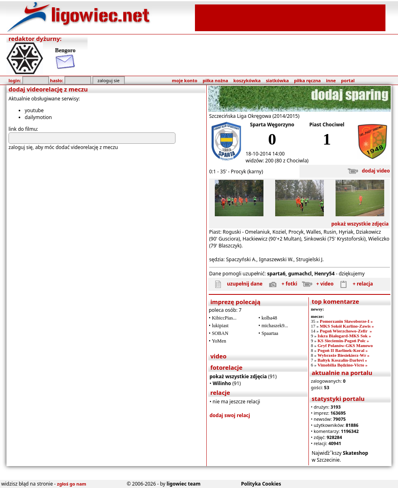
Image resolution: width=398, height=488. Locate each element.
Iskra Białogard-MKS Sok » (344, 335)
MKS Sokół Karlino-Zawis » (347, 326)
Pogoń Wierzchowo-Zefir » (346, 330)
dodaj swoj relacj (230, 415)
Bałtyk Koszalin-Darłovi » (342, 360)
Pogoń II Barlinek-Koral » (342, 350)
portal (348, 80)
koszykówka (247, 80)
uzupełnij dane (236, 283)
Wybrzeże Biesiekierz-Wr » (343, 355)
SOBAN (220, 333)
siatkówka (277, 80)
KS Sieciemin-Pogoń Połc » (343, 340)
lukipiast (220, 325)
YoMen (219, 341)
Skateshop (355, 453)
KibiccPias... (224, 318)
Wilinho (222, 383)
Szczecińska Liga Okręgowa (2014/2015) (254, 116)
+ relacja (354, 283)
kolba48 (269, 318)
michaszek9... (274, 325)
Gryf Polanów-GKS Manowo (344, 345)
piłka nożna (215, 80)
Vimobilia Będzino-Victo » (342, 364)
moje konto (184, 80)
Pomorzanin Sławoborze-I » (346, 321)
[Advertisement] (290, 17)
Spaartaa (269, 333)
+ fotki (280, 283)
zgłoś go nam (71, 484)
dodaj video (367, 170)
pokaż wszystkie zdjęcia (360, 223)
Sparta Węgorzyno (272, 124)
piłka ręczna (307, 80)
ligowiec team (184, 483)
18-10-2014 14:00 (265, 153)
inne (331, 80)
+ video (316, 283)
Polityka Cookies (261, 483)
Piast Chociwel (326, 124)
